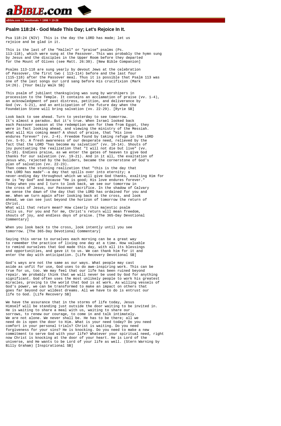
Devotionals (31, 20)
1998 (45, 20)
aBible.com (13, 20)
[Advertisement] (204, 92)
